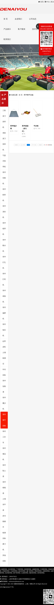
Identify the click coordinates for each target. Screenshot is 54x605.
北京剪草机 (11, 569)
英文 (52, 2)
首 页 (6, 19)
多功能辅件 (4, 521)
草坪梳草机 (4, 228)
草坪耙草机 (4, 194)
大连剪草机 (14, 571)
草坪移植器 (4, 487)
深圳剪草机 (27, 569)
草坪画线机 (4, 296)
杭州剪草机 (8, 573)
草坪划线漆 (4, 386)
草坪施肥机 (4, 313)
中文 (48, 2)
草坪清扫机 (4, 211)
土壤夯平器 (4, 504)
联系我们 (7, 39)
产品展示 (7, 29)
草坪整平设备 (4, 420)
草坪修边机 (4, 453)
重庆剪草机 (32, 573)
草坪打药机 (4, 279)
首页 (42, 2)
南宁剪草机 (16, 573)
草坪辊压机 (4, 329)
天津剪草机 (43, 569)
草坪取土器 (4, 470)
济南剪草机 (5, 571)
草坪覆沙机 (4, 403)
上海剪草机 (3, 569)
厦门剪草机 (30, 571)
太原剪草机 (24, 573)
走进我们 (18, 19)
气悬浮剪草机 (4, 161)
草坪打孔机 (4, 262)
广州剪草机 (19, 569)
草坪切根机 (4, 177)
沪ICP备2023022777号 (7, 587)
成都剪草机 (35, 569)
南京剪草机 (22, 571)
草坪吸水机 (4, 245)
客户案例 (21, 29)
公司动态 (32, 19)
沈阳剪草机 (46, 571)
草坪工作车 (4, 437)
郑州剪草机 (41, 573)
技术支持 (35, 29)
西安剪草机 (38, 571)
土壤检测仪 (4, 358)
